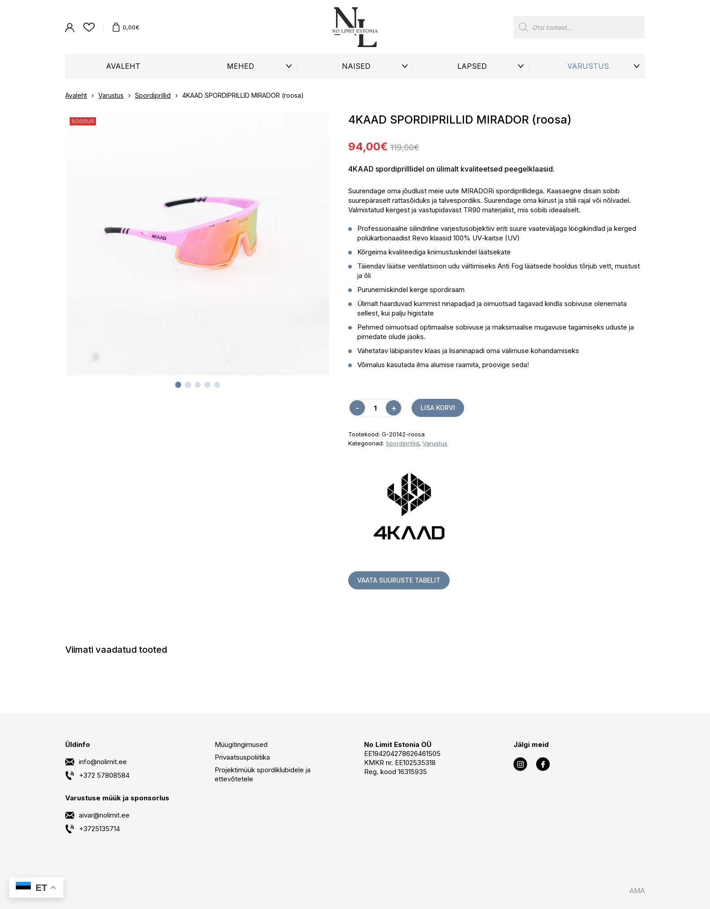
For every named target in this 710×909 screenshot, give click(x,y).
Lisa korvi (438, 407)
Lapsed (472, 66)
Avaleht (123, 66)
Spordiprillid (153, 95)
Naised (356, 66)
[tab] (178, 385)
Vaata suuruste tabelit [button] (399, 580)
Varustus (588, 66)
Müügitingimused (241, 744)
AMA (637, 890)
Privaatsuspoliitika (242, 757)
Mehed (240, 66)
